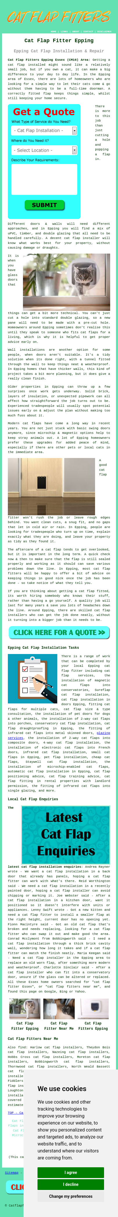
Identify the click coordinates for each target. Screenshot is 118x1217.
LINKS (64, 31)
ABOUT (75, 31)
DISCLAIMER (104, 31)
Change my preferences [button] (70, 1196)
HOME (53, 31)
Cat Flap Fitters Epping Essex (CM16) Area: (49, 60)
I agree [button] (71, 1172)
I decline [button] (70, 1184)
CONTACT (88, 31)
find (22, 1047)
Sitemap (11, 1173)
